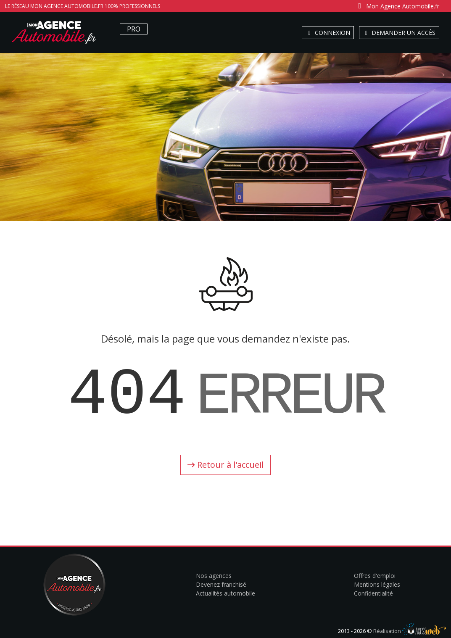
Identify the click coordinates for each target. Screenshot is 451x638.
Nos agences (214, 576)
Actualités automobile (225, 593)
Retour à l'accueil (225, 464)
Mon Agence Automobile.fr (397, 6)
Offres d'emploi (375, 576)
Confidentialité (373, 593)
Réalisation (409, 631)
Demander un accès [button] (399, 33)
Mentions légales (377, 584)
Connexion (328, 33)
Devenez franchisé (221, 584)
